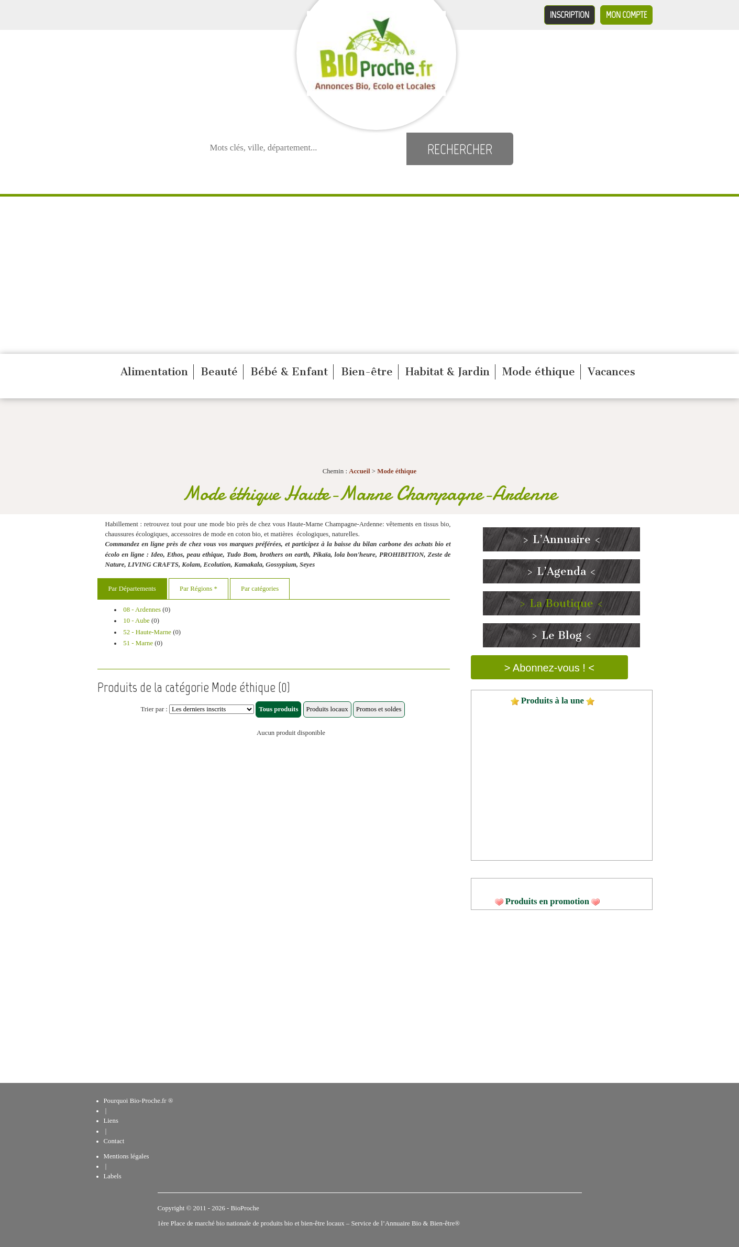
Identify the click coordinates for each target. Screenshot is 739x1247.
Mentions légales (126, 1156)
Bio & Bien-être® (436, 1223)
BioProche (245, 1208)
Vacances (611, 371)
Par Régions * (198, 588)
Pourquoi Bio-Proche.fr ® (138, 1100)
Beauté (219, 371)
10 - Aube (136, 620)
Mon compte (626, 14)
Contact (114, 1141)
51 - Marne (138, 643)
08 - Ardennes (142, 609)
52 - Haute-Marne (147, 632)
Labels (113, 1176)
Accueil (359, 471)
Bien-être (367, 371)
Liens (111, 1120)
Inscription (569, 14)
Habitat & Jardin (447, 371)
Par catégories (260, 588)
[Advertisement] (370, 275)
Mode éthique (538, 371)
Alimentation (154, 371)
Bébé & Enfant (289, 371)
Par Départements (132, 588)
